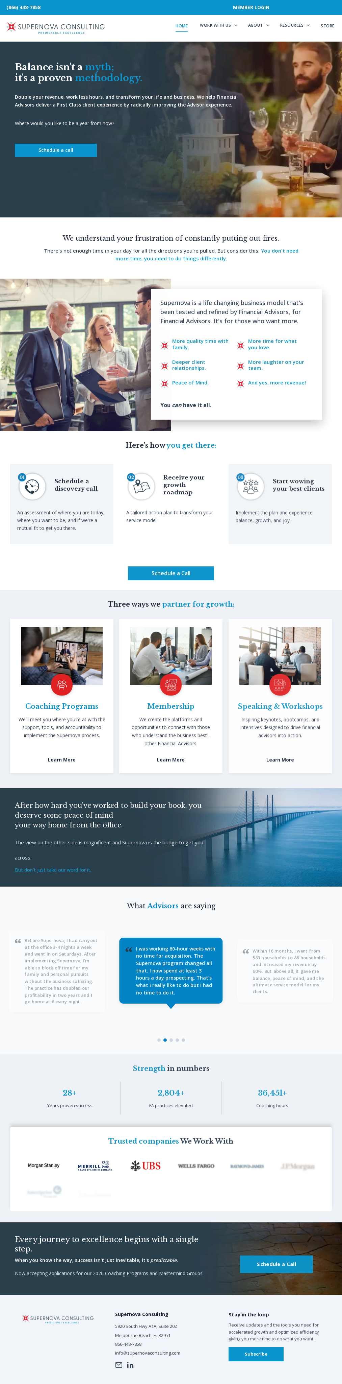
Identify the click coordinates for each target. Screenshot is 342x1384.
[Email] (119, 1365)
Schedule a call (55, 150)
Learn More (62, 768)
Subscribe (256, 1354)
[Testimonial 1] (159, 1040)
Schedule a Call (171, 581)
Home (182, 26)
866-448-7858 (128, 1344)
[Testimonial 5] (183, 1040)
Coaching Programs (61, 714)
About (255, 25)
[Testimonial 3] (171, 1040)
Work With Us (215, 25)
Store (328, 26)
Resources (292, 25)
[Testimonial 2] (165, 1040)
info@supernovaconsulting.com (147, 1353)
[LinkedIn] (130, 1365)
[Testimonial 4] (177, 1040)
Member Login (251, 7)
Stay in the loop (249, 1314)
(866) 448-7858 (23, 7)
